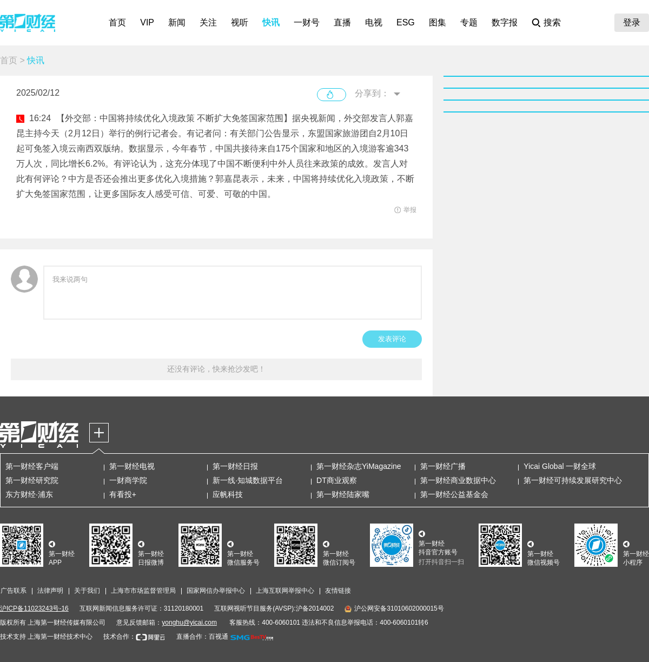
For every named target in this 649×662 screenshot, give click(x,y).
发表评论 (392, 339)
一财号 (307, 22)
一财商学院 (128, 480)
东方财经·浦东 (29, 494)
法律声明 (50, 590)
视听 (239, 22)
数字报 (505, 22)
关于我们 (87, 590)
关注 (208, 22)
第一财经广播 (443, 466)
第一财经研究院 (31, 480)
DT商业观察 (336, 480)
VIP (147, 22)
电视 (373, 22)
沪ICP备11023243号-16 (34, 608)
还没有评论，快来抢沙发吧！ (216, 369)
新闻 (177, 22)
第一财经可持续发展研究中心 (573, 480)
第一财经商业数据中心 (458, 480)
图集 (437, 22)
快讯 (271, 22)
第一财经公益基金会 (454, 494)
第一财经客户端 (31, 466)
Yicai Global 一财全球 (560, 466)
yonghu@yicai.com (189, 622)
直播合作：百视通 (202, 636)
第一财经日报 (235, 466)
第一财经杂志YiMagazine (358, 466)
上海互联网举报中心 (285, 590)
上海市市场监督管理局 (143, 590)
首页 (117, 22)
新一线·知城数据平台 (248, 480)
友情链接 (338, 590)
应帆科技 (228, 494)
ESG (405, 22)
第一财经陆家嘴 (342, 494)
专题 (469, 22)
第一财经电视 (132, 466)
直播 (342, 22)
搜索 (552, 22)
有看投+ (122, 494)
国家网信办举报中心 (216, 590)
